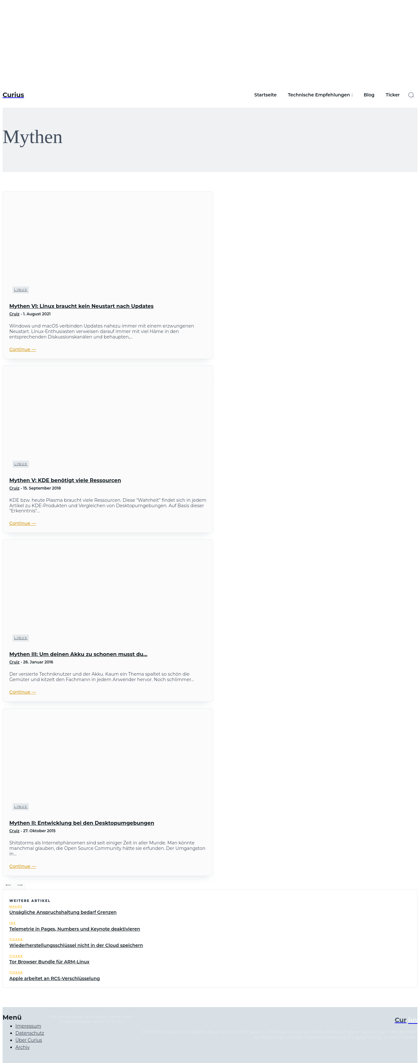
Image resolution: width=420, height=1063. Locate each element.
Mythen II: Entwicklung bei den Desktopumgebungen (81, 823)
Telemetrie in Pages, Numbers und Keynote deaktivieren (74, 929)
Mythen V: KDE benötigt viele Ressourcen (65, 480)
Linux (20, 290)
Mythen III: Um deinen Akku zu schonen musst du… (78, 654)
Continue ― (22, 349)
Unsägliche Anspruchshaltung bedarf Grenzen (63, 912)
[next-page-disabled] (20, 886)
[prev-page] (8, 886)
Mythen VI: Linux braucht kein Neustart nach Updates (81, 306)
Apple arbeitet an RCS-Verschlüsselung (54, 978)
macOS (15, 906)
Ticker (16, 939)
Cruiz (14, 313)
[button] (411, 94)
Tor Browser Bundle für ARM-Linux (49, 962)
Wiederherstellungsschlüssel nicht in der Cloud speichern (76, 945)
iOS (12, 923)
